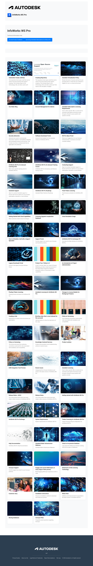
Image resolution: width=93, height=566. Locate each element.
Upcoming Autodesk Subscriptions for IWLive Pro (38, 39)
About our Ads (25, 558)
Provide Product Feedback (15, 39)
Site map (59, 558)
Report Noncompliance (49, 558)
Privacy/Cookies (16, 558)
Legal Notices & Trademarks (36, 558)
